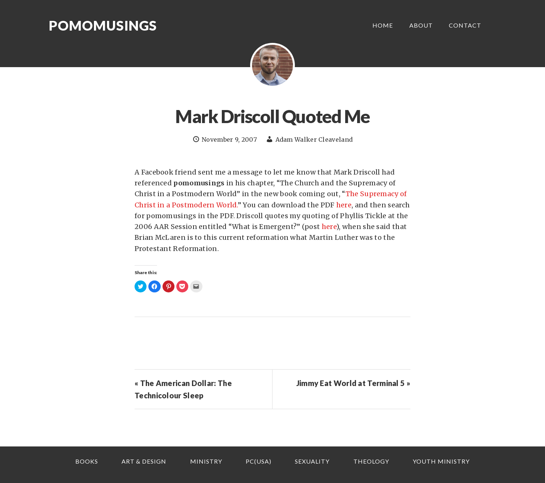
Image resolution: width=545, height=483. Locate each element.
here (344, 205)
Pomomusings (103, 25)
